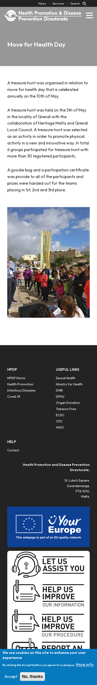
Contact (13, 450)
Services (58, 3)
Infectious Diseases (21, 390)
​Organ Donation (68, 403)
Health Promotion (20, 384)
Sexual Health (65, 378)
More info (85, 667)
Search (75, 3)
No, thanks (32, 679)
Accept (10, 679)
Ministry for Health (69, 384)
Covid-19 (13, 396)
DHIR (59, 390)
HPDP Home (16, 378)
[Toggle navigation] (89, 15)
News (42, 3)
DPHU (60, 396)
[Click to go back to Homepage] (43, 15)
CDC (59, 421)
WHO (60, 427)
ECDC (60, 415)
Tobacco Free (66, 409)
